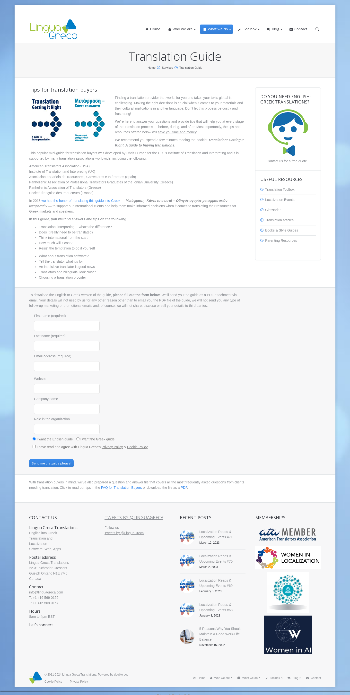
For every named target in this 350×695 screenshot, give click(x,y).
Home (152, 67)
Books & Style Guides (281, 230)
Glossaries (273, 210)
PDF (184, 487)
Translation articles (279, 220)
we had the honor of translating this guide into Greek (81, 201)
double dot (121, 674)
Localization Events (280, 200)
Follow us (112, 528)
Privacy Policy (112, 447)
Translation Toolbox (280, 189)
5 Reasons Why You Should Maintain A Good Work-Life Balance (220, 634)
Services (167, 67)
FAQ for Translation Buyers (121, 487)
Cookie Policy (137, 447)
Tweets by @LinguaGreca (134, 517)
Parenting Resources (281, 240)
